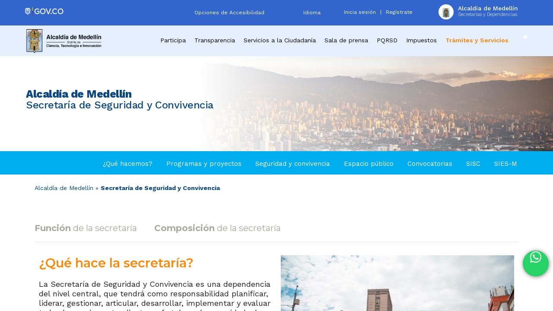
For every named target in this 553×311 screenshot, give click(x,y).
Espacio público (369, 164)
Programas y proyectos (204, 164)
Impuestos (421, 40)
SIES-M (505, 164)
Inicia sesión (360, 12)
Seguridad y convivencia (292, 164)
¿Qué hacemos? (128, 164)
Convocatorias (429, 164)
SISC (473, 164)
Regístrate (399, 12)
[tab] (88, 228)
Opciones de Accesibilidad (229, 13)
